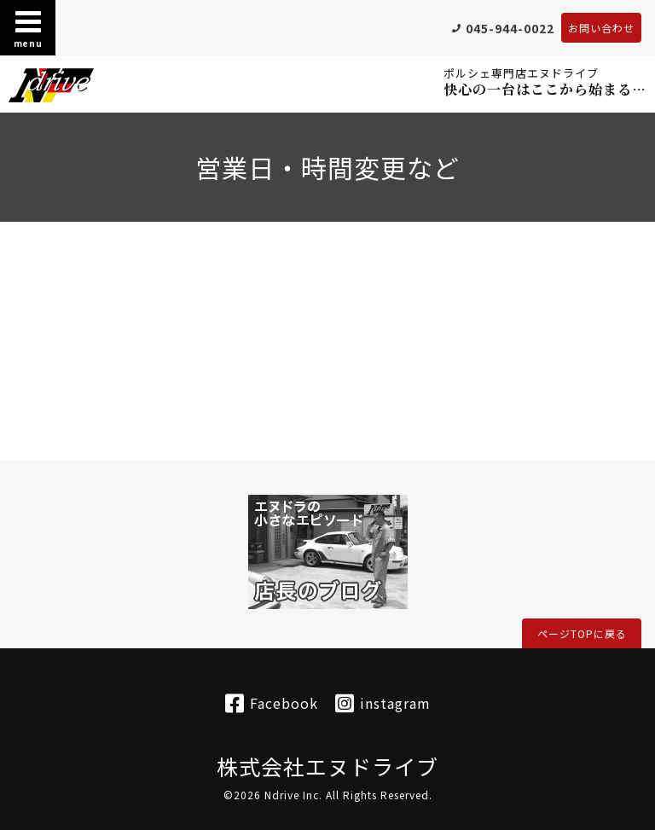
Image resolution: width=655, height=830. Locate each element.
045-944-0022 (510, 28)
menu (28, 28)
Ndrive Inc (291, 794)
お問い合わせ (601, 27)
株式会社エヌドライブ (327, 766)
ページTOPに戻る (582, 633)
